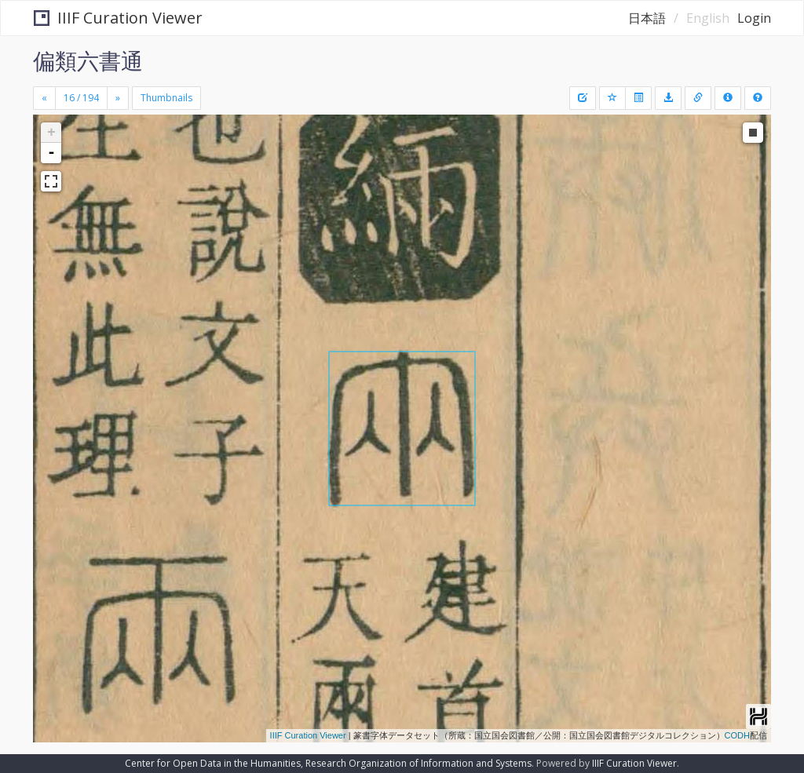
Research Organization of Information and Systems (418, 763)
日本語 (647, 18)
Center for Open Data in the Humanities (213, 763)
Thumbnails (166, 97)
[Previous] (44, 98)
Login (754, 18)
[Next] (118, 98)
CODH (737, 735)
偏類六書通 (88, 60)
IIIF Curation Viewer (118, 17)
